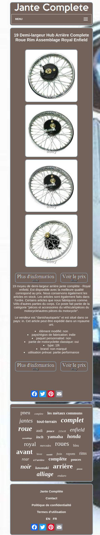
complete (38, 413)
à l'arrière (39, 460)
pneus (79, 469)
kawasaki (42, 468)
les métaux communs (64, 413)
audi (39, 431)
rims (83, 453)
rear (25, 459)
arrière (63, 466)
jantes (26, 421)
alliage (45, 474)
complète (57, 459)
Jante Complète (51, 491)
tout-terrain (47, 422)
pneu (25, 412)
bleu (76, 445)
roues (62, 443)
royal (30, 444)
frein (59, 454)
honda (74, 436)
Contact (51, 498)
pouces (76, 460)
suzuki (49, 454)
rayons (70, 454)
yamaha (55, 436)
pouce (50, 431)
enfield (77, 430)
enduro (62, 475)
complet (72, 420)
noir (25, 466)
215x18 (62, 431)
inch (39, 437)
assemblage (27, 438)
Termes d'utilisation (51, 512)
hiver (39, 454)
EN (48, 518)
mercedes (45, 445)
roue (25, 429)
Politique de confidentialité (51, 505)
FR (55, 518)
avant (24, 452)
